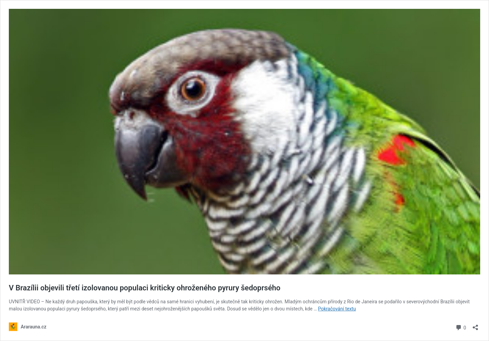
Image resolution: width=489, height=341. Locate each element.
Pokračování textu (337, 308)
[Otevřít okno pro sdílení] (475, 325)
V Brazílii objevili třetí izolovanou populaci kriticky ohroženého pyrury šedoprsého (144, 288)
